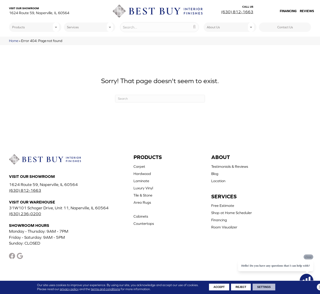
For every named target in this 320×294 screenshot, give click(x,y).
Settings (270, 287)
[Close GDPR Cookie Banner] (313, 287)
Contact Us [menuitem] (285, 27)
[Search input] (159, 27)
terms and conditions (96, 289)
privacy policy (59, 289)
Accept (212, 287)
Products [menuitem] (18, 27)
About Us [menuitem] (213, 27)
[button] (56, 27)
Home (13, 41)
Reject (241, 287)
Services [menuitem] (73, 27)
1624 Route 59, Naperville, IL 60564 (39, 13)
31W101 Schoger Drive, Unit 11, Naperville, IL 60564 (59, 208)
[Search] (160, 98)
